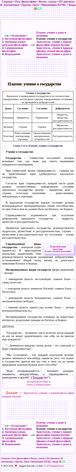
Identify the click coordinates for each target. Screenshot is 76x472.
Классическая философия (58, 247)
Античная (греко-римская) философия (14, 43)
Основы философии (62, 251)
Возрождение (12, 54)
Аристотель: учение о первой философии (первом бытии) (53, 43)
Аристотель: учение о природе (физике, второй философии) (54, 50)
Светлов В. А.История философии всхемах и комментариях (38, 381)
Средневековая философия (12, 50)
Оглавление (18, 35)
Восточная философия (18, 38)
